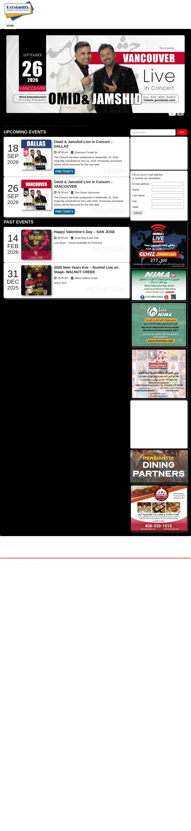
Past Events (55, 25)
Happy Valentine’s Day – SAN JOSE (84, 232)
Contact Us (149, 25)
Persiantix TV (109, 25)
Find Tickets (64, 171)
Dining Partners (81, 25)
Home (10, 25)
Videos (130, 25)
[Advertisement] (158, 423)
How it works (30, 25)
